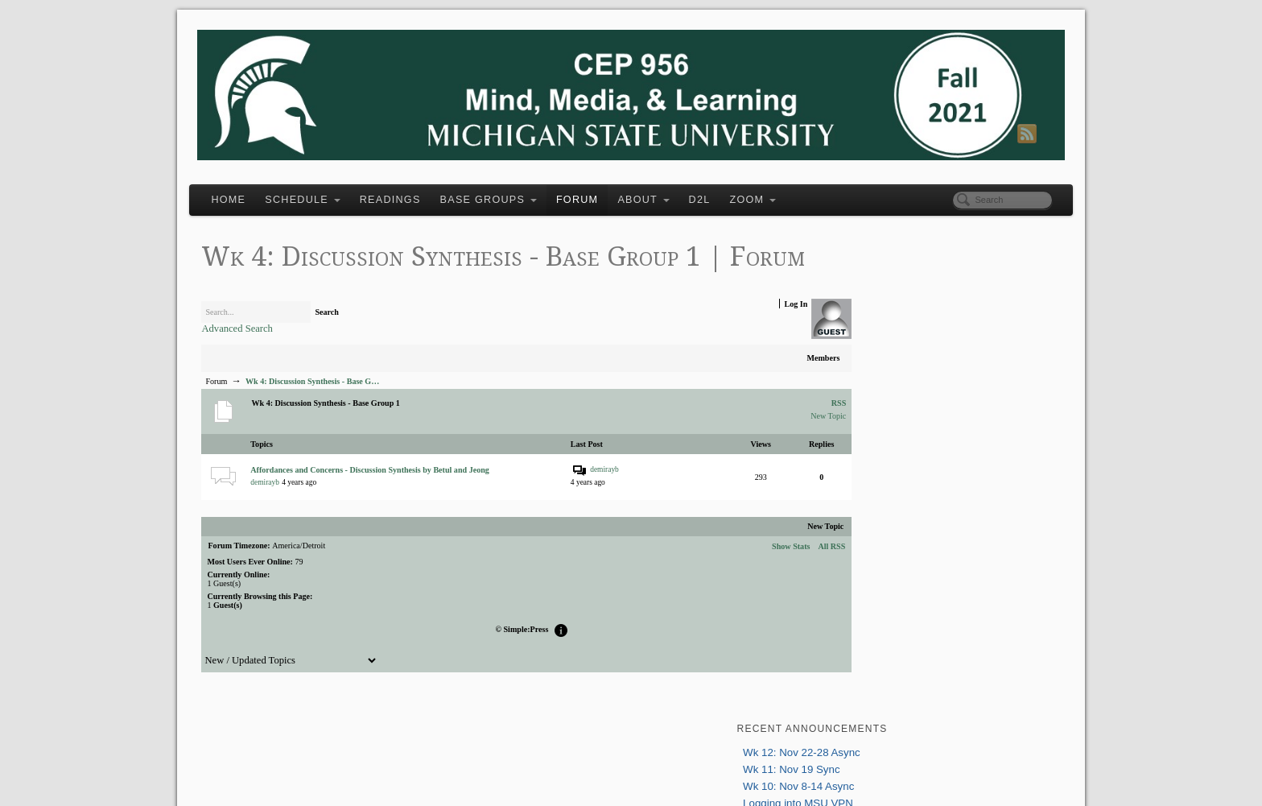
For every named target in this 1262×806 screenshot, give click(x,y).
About (675, 190)
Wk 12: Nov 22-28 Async (895, 258)
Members (769, 383)
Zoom (784, 190)
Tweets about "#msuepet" (895, 608)
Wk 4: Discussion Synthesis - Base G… (343, 407)
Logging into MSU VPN (891, 309)
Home (260, 190)
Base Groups (520, 190)
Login (845, 392)
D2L (731, 190)
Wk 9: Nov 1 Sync (879, 326)
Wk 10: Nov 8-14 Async (891, 292)
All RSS (777, 571)
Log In (741, 329)
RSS (783, 428)
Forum (608, 190)
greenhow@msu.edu (948, 526)
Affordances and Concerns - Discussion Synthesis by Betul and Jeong (401, 496)
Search (359, 337)
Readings (421, 190)
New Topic (774, 441)
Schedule (334, 190)
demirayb (296, 508)
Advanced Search (268, 354)
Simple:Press (515, 655)
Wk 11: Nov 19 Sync (884, 275)
